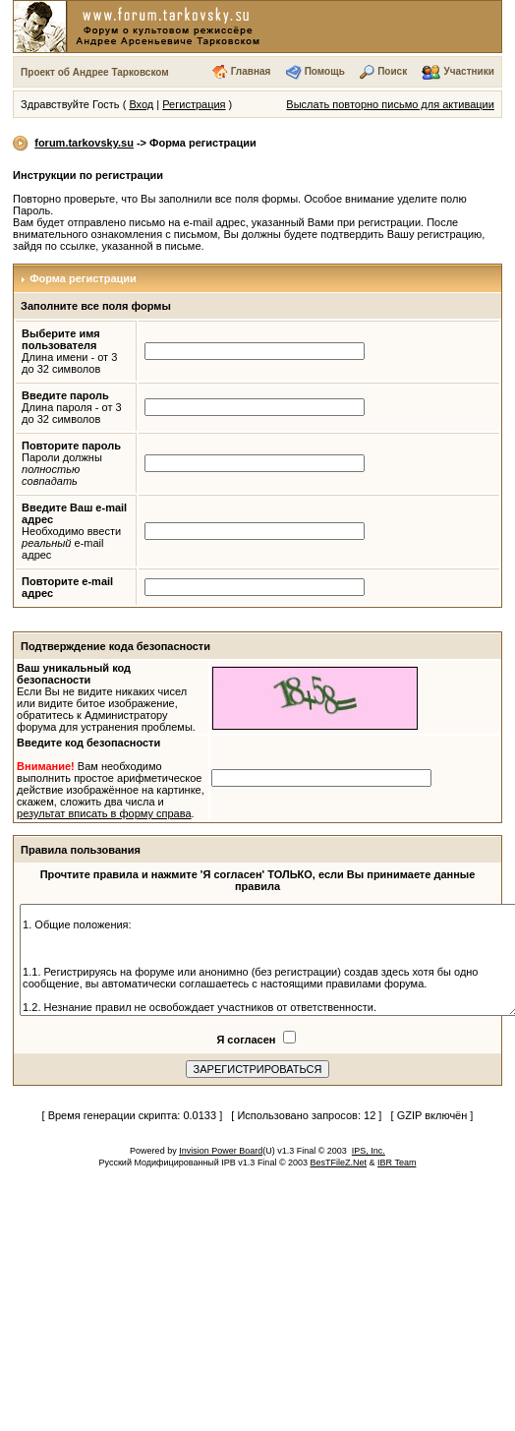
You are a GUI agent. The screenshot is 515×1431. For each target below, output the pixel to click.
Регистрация (193, 104)
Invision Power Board (220, 1151)
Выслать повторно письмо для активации (390, 104)
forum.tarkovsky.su (84, 143)
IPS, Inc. (368, 1151)
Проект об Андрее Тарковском (95, 72)
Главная (251, 71)
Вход (141, 104)
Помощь (325, 71)
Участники (469, 71)
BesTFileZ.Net (339, 1162)
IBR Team (396, 1162)
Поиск (392, 71)
